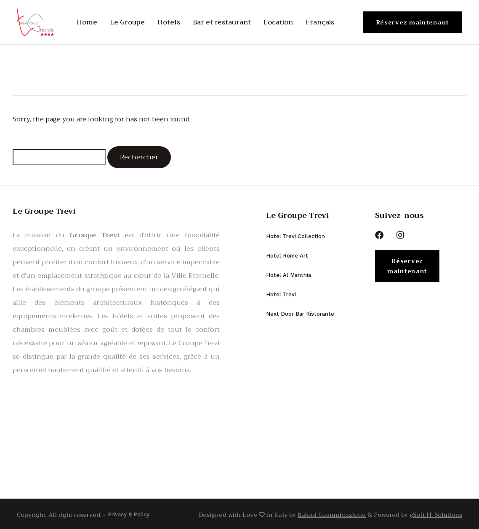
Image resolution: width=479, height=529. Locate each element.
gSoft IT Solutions (436, 514)
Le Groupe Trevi (297, 215)
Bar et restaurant (222, 22)
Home (87, 22)
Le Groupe (127, 22)
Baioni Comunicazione (332, 514)
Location (278, 22)
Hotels (168, 22)
